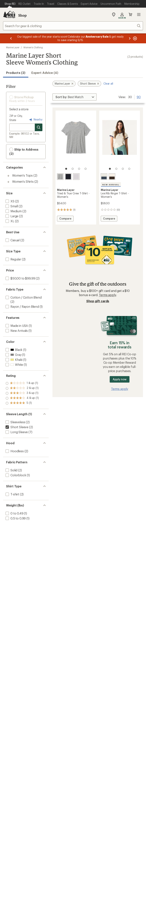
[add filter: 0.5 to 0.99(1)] (15, 518)
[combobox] (73, 25)
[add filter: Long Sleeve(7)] (16, 432)
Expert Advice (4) (44, 72)
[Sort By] (74, 97)
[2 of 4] (72, 168)
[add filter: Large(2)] (11, 216)
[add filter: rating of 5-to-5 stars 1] (22, 383)
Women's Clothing (33, 47)
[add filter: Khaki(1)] (13, 359)
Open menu (138, 14)
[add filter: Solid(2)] (11, 470)
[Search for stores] (38, 127)
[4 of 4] (85, 168)
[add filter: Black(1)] (13, 349)
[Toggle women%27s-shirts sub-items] (8, 182)
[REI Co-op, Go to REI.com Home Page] (9, 14)
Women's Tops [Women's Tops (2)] (22, 175)
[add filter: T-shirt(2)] (12, 494)
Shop (22, 15)
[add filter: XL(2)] (9, 221)
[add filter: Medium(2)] (13, 211)
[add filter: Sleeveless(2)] (15, 422)
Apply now (119, 379)
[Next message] (129, 38)
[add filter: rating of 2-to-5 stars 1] (22, 398)
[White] (76, 176)
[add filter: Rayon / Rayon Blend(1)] (22, 306)
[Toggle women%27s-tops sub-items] (8, 176)
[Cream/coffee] (112, 176)
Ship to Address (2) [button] (23, 151)
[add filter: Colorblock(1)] (15, 475)
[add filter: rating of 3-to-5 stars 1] (22, 393)
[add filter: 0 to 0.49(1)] (14, 513)
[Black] (68, 176)
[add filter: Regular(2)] (13, 259)
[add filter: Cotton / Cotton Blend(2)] (23, 297)
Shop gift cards (97, 301)
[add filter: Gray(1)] (13, 354)
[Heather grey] (60, 176)
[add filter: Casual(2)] (12, 240)
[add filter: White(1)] (14, 364)
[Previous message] (11, 38)
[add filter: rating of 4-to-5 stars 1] (22, 388)
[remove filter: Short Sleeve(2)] (16, 427)
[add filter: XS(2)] (9, 201)
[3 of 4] (79, 168)
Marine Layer (12, 47)
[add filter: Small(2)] (11, 206)
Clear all (108, 83)
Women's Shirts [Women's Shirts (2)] (23, 181)
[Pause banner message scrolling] (134, 38)
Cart (130, 14)
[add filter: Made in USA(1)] (16, 325)
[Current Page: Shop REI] (10, 4)
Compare (65, 219)
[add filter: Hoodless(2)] (14, 451)
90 (139, 96)
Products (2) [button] (15, 72)
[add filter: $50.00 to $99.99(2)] (20, 278)
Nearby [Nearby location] (35, 119)
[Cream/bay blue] (104, 176)
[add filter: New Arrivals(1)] (16, 330)
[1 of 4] (66, 168)
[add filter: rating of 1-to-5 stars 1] (22, 403)
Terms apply (107, 295)
